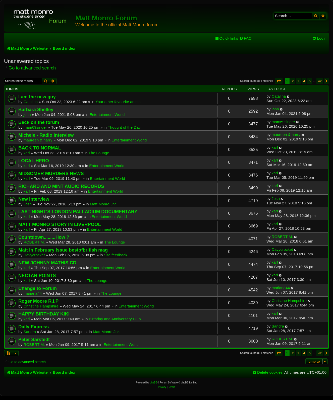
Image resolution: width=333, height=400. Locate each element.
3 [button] (298, 81)
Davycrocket (34, 255)
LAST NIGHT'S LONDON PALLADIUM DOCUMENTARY (77, 211)
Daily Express (33, 326)
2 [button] (293, 81)
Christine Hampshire (41, 306)
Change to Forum (37, 288)
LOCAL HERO (33, 160)
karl (27, 153)
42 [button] (320, 81)
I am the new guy (37, 96)
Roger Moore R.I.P (38, 301)
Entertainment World (107, 114)
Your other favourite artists (117, 102)
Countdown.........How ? (43, 237)
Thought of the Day (124, 127)
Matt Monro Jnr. (103, 204)
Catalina (31, 102)
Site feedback (115, 255)
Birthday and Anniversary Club (115, 319)
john (27, 114)
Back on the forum (38, 122)
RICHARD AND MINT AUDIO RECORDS (61, 186)
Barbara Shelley (35, 109)
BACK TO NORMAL (39, 147)
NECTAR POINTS (37, 275)
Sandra (30, 332)
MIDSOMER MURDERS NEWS (51, 173)
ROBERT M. (34, 242)
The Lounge (98, 153)
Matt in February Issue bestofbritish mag (63, 250)
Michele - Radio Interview (46, 135)
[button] (279, 81)
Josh (28, 204)
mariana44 (33, 293)
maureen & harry (38, 140)
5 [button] (310, 81)
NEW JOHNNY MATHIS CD (47, 262)
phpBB (153, 382)
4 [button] (304, 81)
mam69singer (35, 127)
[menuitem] (245, 38)
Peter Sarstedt (34, 339)
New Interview (33, 199)
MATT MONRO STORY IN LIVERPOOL (59, 224)
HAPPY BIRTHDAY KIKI (44, 313)
